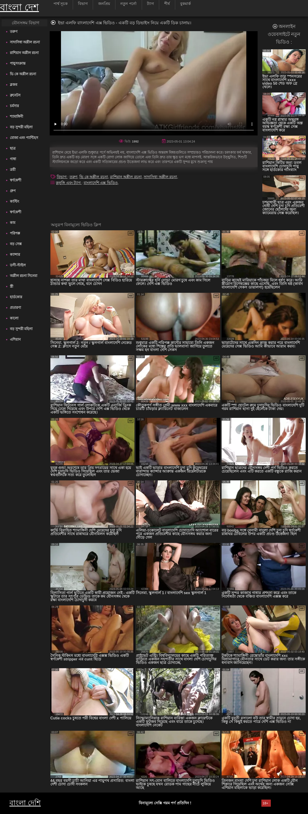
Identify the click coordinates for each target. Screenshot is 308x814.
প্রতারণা (15, 308)
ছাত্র (13, 148)
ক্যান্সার (15, 254)
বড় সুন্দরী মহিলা (21, 127)
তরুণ (13, 31)
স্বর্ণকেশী (15, 180)
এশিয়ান (15, 339)
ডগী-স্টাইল (18, 265)
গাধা (13, 159)
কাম (12, 223)
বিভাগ (62, 177)
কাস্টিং (14, 201)
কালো (14, 318)
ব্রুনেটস (15, 95)
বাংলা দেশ (19, 7)
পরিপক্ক (15, 233)
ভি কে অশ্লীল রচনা (23, 74)
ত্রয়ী (13, 170)
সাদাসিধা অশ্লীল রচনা (25, 42)
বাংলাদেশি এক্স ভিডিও (101, 183)
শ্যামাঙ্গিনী (16, 116)
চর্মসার (14, 106)
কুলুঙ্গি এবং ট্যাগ (68, 183)
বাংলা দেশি (25, 803)
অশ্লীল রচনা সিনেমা (23, 276)
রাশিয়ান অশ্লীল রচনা (24, 53)
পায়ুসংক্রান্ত (17, 63)
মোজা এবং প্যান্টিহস (24, 138)
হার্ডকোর (16, 297)
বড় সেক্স (16, 244)
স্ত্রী (11, 286)
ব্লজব (13, 85)
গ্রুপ (13, 191)
